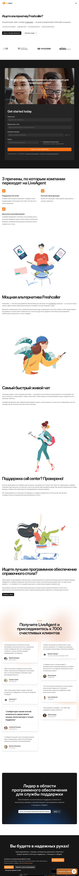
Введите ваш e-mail (13, 124)
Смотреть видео (31, 33)
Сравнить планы (8, 594)
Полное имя (11, 116)
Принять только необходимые (25, 867)
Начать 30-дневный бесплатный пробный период (34, 811)
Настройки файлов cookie (13, 870)
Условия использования (32, 153)
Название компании (13, 131)
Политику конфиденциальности (49, 153)
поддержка (52, 303)
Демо (57, 811)
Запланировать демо (56, 860)
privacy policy (28, 863)
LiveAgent (29, 22)
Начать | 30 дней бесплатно (11, 33)
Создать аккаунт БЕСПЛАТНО (39, 149)
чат (39, 309)
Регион (10, 139)
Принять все (9, 867)
